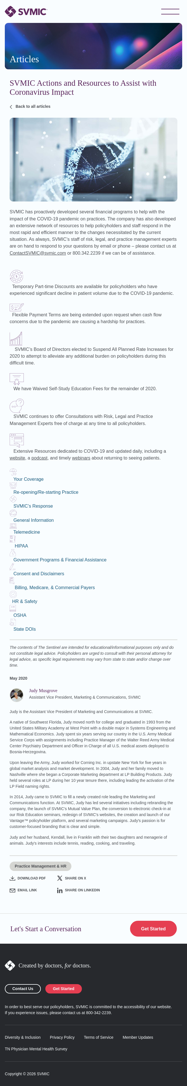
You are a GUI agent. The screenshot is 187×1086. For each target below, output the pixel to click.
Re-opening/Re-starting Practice (45, 492)
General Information (33, 520)
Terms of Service (98, 1037)
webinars (81, 457)
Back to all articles (30, 106)
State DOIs (24, 629)
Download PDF (28, 878)
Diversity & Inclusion (23, 1037)
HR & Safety (24, 601)
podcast (39, 457)
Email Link (23, 890)
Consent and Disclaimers (38, 573)
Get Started (153, 928)
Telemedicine (26, 532)
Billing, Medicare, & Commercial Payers (55, 587)
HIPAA (21, 545)
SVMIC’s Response (33, 505)
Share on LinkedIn (78, 890)
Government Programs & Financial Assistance (60, 559)
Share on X (71, 878)
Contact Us (22, 988)
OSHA (19, 615)
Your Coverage (28, 479)
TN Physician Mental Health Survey (36, 1049)
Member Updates (138, 1037)
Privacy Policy (62, 1037)
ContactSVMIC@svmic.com (38, 253)
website (17, 457)
